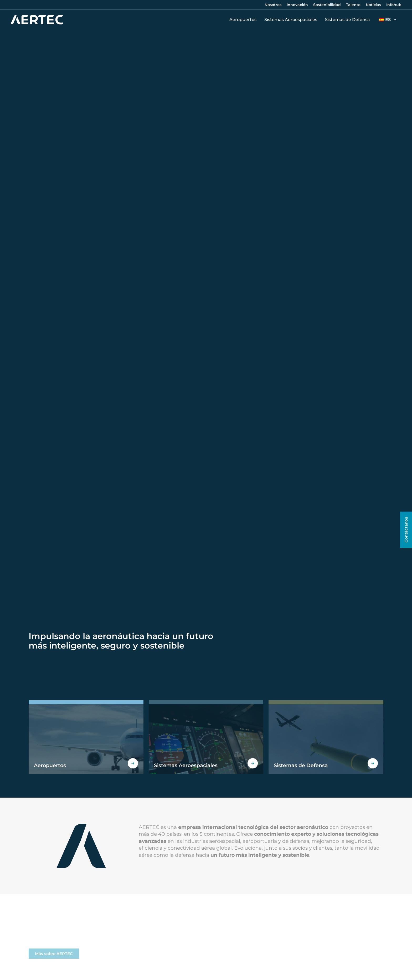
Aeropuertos (244, 19)
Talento (353, 4)
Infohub (393, 4)
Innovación (297, 4)
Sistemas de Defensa (349, 19)
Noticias (373, 4)
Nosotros (273, 4)
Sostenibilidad (327, 4)
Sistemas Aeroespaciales (292, 19)
